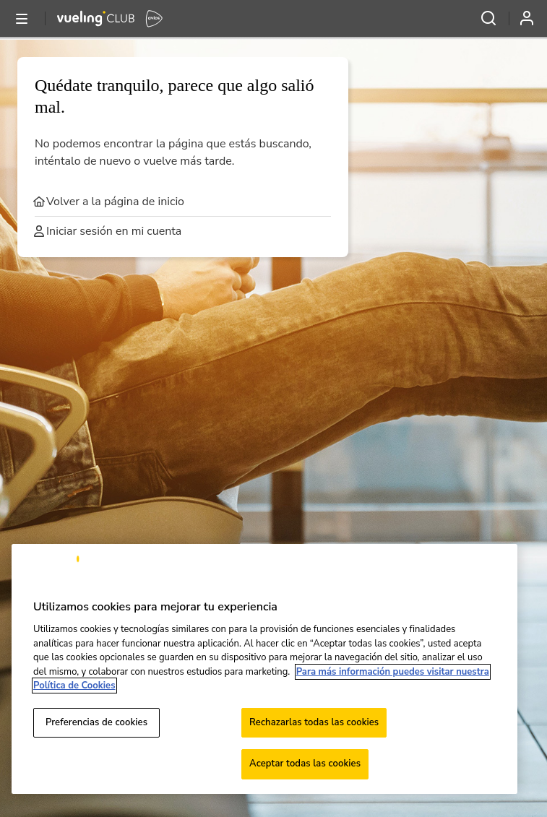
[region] (264, 669)
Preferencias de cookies (96, 722)
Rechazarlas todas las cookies (314, 722)
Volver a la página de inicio (109, 201)
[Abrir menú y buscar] (488, 18)
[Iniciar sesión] (532, 18)
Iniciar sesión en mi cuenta (108, 231)
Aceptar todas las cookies (305, 763)
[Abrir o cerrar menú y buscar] (22, 18)
